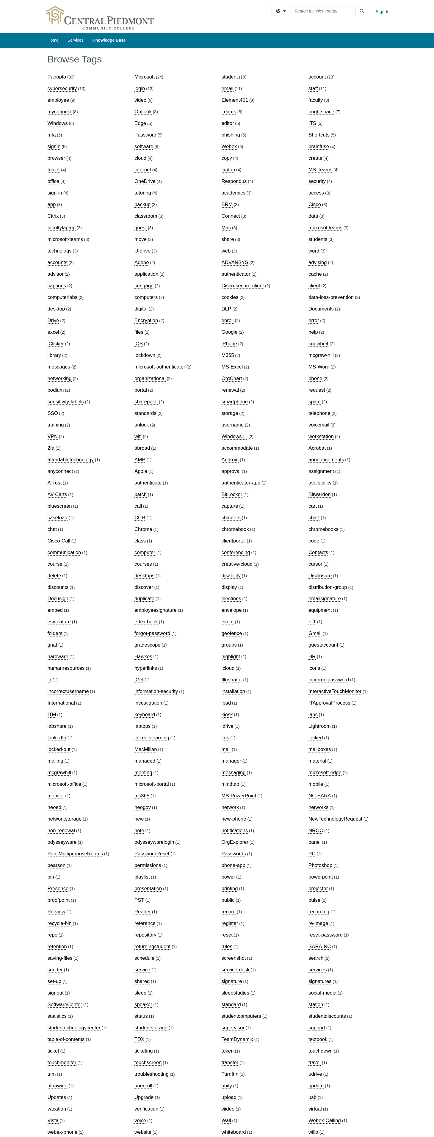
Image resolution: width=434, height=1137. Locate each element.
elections (231, 598)
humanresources (66, 668)
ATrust (55, 483)
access (316, 193)
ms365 (141, 796)
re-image (318, 923)
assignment (321, 471)
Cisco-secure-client (243, 285)
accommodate (237, 448)
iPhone (229, 343)
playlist (142, 877)
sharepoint (146, 401)
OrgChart (232, 378)
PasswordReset (152, 854)
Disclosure (320, 575)
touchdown (320, 1051)
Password (145, 135)
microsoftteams (325, 227)
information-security (156, 691)
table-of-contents (66, 1039)
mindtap (230, 784)
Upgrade (143, 1097)
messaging (234, 772)
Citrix (53, 216)
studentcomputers (241, 1016)
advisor (56, 274)
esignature (59, 622)
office (53, 181)
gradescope (147, 645)
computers (146, 297)
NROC (315, 830)
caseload (58, 517)
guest (140, 227)
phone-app (233, 865)
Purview (56, 912)
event (228, 622)
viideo (228, 1109)
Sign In (383, 11)
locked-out (59, 749)
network (230, 807)
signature (232, 981)
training (56, 425)
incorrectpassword (328, 680)
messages (59, 367)
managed (144, 761)
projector (318, 888)
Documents (321, 309)
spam (314, 401)
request (316, 390)
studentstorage (150, 1028)
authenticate (148, 483)
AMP (139, 459)
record (229, 912)
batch (140, 494)
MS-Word (319, 367)
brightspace (321, 112)
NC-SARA (319, 796)
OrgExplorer (235, 842)
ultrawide (58, 1086)
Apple (140, 471)
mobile (315, 784)
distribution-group (327, 587)
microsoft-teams (65, 239)
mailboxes (319, 749)
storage (230, 413)
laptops (142, 726)
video (140, 100)
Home (53, 40)
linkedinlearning (151, 738)
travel (314, 1062)
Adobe (141, 262)
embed (55, 610)
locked (315, 738)
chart (313, 517)
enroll (228, 320)
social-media (322, 993)
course (55, 564)
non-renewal (61, 830)
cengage (143, 285)
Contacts (318, 552)
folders (55, 633)
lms (225, 738)
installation (233, 691)
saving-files (60, 958)
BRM (227, 204)
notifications (235, 830)
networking (60, 378)
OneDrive (145, 181)
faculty (315, 100)
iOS (138, 343)
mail (226, 749)
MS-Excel (232, 367)
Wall (226, 1120)
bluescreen (60, 506)
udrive (315, 1074)
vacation (57, 1109)
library (54, 355)
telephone (319, 413)
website (142, 1132)
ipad (226, 703)
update (316, 1086)
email (228, 88)
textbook (317, 1039)
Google (230, 332)
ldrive (228, 726)
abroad (142, 448)
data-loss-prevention (331, 297)
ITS (312, 123)
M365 (228, 355)
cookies (230, 297)
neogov (142, 807)
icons (314, 668)
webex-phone (63, 1132)
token (228, 1051)
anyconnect (60, 471)
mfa (52, 135)
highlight (231, 656)
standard (231, 1004)
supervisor (233, 1028)
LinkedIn (57, 738)
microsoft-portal (151, 784)
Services (76, 40)
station (315, 1004)
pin (51, 877)
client (314, 285)
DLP (226, 309)
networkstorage (65, 819)
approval (231, 471)
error (313, 320)
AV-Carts (57, 494)
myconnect (60, 112)
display (229, 587)
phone (315, 378)
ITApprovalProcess (329, 703)
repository (145, 935)
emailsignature (324, 598)
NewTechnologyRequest (335, 819)
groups (229, 645)
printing (230, 888)
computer (144, 552)
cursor (315, 564)
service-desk (236, 970)
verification (146, 1109)
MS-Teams (320, 169)
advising (317, 262)
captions (57, 285)
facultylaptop (62, 227)
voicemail (318, 425)
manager (231, 761)
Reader (142, 912)
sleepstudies (235, 993)
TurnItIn (230, 1074)
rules (227, 946)
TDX (139, 1039)
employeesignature (155, 610)
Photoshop (320, 865)
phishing (231, 135)
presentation (148, 888)
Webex (229, 146)
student (230, 77)
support (316, 1028)
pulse (314, 900)
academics (233, 193)
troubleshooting (151, 1074)
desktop (56, 309)
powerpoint (320, 877)
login (139, 88)
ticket (53, 1051)
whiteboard (234, 1132)
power (228, 877)
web (226, 251)
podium (56, 390)
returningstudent (152, 946)
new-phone (234, 819)
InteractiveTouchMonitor (334, 691)
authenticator (236, 274)
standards (145, 413)
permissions (147, 865)
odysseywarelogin (154, 842)
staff (313, 88)
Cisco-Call (59, 541)
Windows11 (234, 436)
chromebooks (323, 529)
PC (311, 854)
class (140, 541)
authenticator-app (241, 483)
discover (143, 587)
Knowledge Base (109, 40)
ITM (52, 714)
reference (145, 923)
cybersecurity (62, 88)
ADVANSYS (235, 262)
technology (60, 251)
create (315, 158)
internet (142, 169)
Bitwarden (319, 494)
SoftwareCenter (65, 1004)
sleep (140, 993)
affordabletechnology (71, 459)
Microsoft (144, 77)
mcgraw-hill (321, 355)
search (315, 958)
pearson (57, 865)
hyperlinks (145, 668)
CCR (139, 517)
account (317, 77)
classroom (145, 216)
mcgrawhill (59, 772)
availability (319, 483)
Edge (140, 123)
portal (140, 390)
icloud (228, 668)
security (317, 181)
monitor (56, 796)
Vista (53, 1120)
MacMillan (145, 749)
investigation (148, 703)
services (317, 970)
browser (56, 158)
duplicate (144, 598)
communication (64, 552)
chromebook (235, 529)
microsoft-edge (324, 772)
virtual (315, 1109)
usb (312, 1097)
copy (227, 158)
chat (52, 529)
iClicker (56, 343)
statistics (57, 1016)
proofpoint (59, 900)
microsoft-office (64, 784)
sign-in (55, 193)
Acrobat (317, 448)
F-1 (312, 622)
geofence (232, 633)
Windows (58, 123)
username (233, 425)
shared (142, 981)
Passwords (234, 854)
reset (227, 935)
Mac (226, 227)
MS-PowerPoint (239, 796)
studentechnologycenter (74, 1028)
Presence (58, 888)
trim (52, 1074)
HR (312, 656)
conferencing (236, 552)
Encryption (146, 320)
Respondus (234, 181)
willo (313, 1132)
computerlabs (63, 297)
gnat (52, 645)
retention (57, 946)
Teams (229, 112)
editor (228, 123)
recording (318, 912)
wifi (138, 436)
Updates (57, 1097)
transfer (230, 1062)
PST (139, 900)
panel (314, 842)
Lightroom (319, 726)
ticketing (143, 1051)
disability (231, 575)
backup (142, 204)
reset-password (325, 935)
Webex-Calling (324, 1120)
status (141, 1016)
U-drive (142, 251)
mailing (55, 761)
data (313, 216)
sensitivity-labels (66, 401)
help (313, 332)
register (230, 923)
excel (53, 332)
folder (54, 169)
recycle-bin (60, 923)
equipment (320, 610)
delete (54, 575)
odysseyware (62, 842)
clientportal (234, 541)
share (228, 239)
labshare (57, 726)
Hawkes (143, 656)
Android (230, 459)
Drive (53, 320)
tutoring (142, 193)
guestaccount (323, 645)
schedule (144, 958)
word (313, 251)
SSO (53, 413)
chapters (231, 517)
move (140, 239)
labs (313, 714)
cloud (140, 158)
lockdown (144, 355)
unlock (141, 425)
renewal (230, 390)
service (142, 970)
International (61, 703)
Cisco (314, 204)
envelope (232, 610)
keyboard (144, 714)
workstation (321, 436)
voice (140, 1120)
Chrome (143, 529)
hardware (58, 656)
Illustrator (232, 680)
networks (318, 807)
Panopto (57, 77)
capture (230, 506)
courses (143, 564)
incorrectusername (68, 691)
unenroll (143, 1086)
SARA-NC (319, 946)
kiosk (227, 714)
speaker (143, 1004)
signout (56, 993)
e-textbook (146, 622)
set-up (55, 981)
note (139, 830)
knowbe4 (318, 343)
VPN (53, 436)
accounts (58, 262)
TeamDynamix (237, 1039)
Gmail (315, 633)
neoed (55, 807)
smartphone (235, 401)
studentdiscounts (327, 1016)
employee (58, 100)
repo (53, 935)
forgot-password (152, 633)
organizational (150, 378)
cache (315, 274)
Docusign (58, 598)
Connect (231, 216)
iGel (138, 680)
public (228, 900)
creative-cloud (237, 564)
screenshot (234, 958)
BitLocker (232, 494)
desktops (144, 575)
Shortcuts (319, 135)
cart (312, 506)
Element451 (235, 100)
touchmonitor (62, 1062)
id (49, 680)
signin (54, 146)
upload (229, 1097)
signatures (319, 981)
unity (227, 1086)
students (317, 239)
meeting (143, 772)
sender (55, 970)
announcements (326, 459)
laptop (228, 169)
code (313, 541)
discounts (58, 587)
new (139, 819)
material (317, 761)
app (52, 204)
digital (141, 309)
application (146, 274)
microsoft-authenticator (159, 367)
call (138, 506)
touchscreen (148, 1062)
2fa (51, 448)
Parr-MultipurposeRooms (75, 854)
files (138, 332)
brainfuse (318, 146)
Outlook (143, 112)
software (143, 146)
